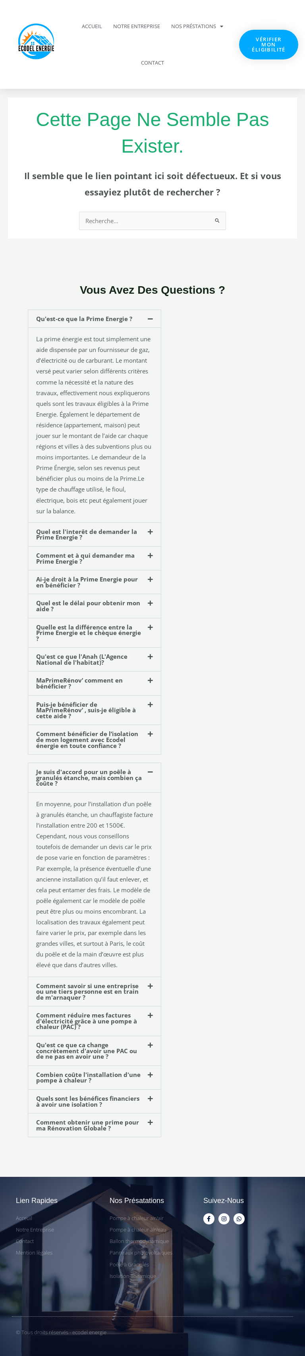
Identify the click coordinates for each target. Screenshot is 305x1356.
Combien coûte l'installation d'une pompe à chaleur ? (88, 1077)
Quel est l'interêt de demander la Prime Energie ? (86, 534)
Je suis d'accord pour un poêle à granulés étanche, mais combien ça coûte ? (89, 777)
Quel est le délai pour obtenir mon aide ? (88, 606)
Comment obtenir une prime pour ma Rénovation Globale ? (87, 1125)
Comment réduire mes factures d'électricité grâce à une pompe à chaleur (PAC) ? (86, 1021)
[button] (94, 319)
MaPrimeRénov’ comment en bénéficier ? (79, 683)
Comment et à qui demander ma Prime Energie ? (85, 558)
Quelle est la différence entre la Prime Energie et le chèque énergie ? (88, 633)
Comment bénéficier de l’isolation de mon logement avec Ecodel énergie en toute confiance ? (87, 739)
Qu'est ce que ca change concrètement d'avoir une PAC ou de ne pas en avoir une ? (86, 1050)
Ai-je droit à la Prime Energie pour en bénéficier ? (87, 582)
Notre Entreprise (136, 26)
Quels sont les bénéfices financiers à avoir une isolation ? (87, 1101)
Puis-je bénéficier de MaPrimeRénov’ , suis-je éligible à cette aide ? (86, 710)
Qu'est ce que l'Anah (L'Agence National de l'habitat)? (81, 659)
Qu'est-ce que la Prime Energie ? (84, 319)
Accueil (92, 26)
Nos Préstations (197, 26)
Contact (152, 62)
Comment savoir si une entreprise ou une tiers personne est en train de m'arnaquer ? (87, 991)
